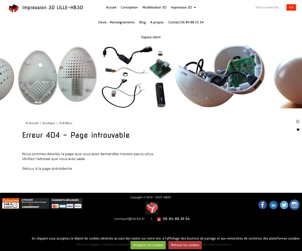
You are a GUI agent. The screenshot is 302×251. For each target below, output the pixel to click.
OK (291, 7)
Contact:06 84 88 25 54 (186, 22)
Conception (129, 7)
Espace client (151, 37)
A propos (157, 22)
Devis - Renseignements (116, 22)
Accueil (111, 7)
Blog (142, 22)
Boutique (49, 123)
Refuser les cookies (185, 245)
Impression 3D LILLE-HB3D (52, 7)
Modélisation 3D (154, 7)
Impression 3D (181, 7)
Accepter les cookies (148, 245)
